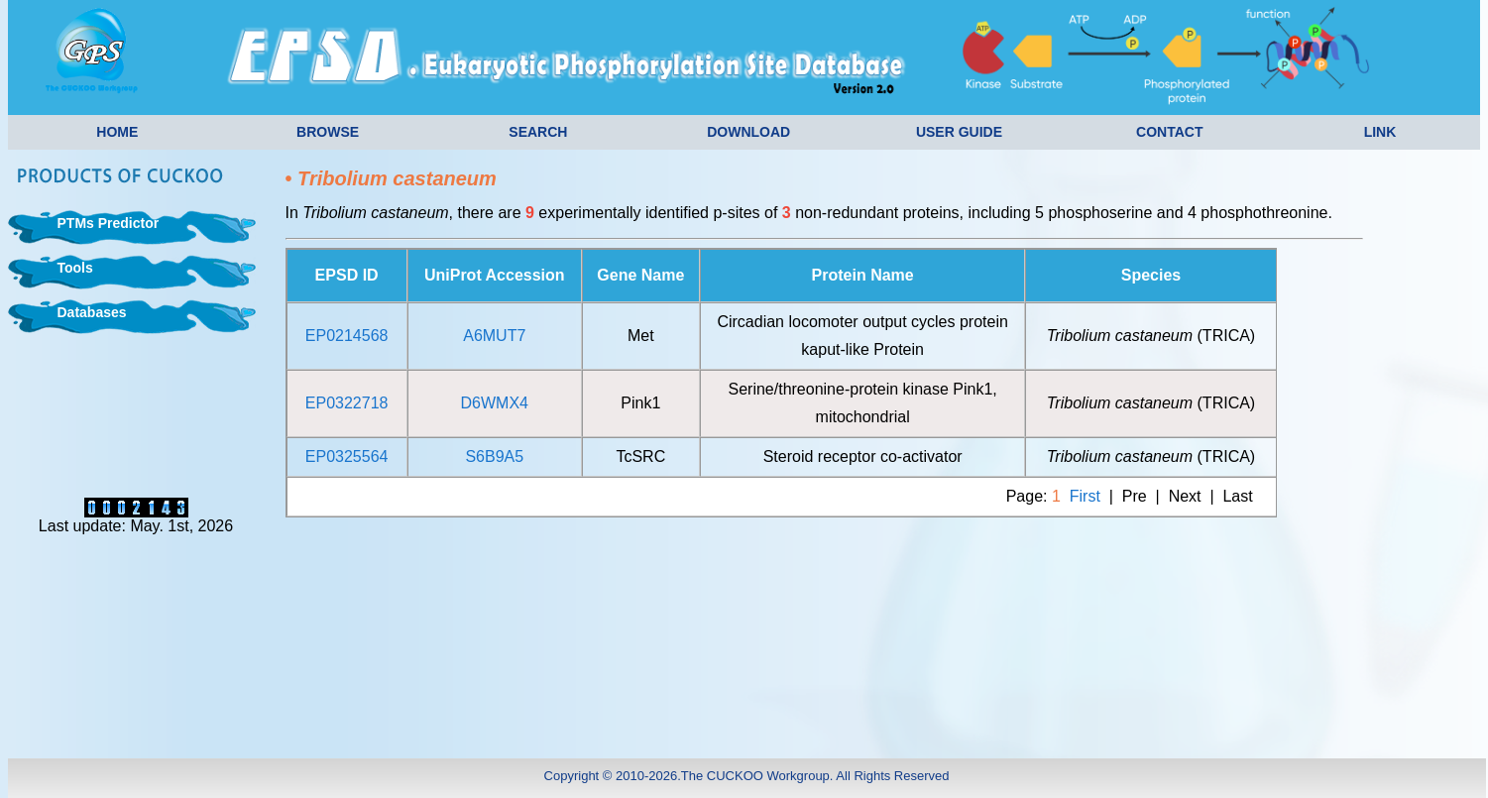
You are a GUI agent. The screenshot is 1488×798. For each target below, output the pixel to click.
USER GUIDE (959, 132)
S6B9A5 (494, 456)
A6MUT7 (494, 335)
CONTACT (1169, 132)
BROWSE (327, 132)
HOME (117, 132)
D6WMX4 (494, 403)
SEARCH (538, 132)
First (1085, 496)
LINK (1380, 132)
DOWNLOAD (748, 132)
